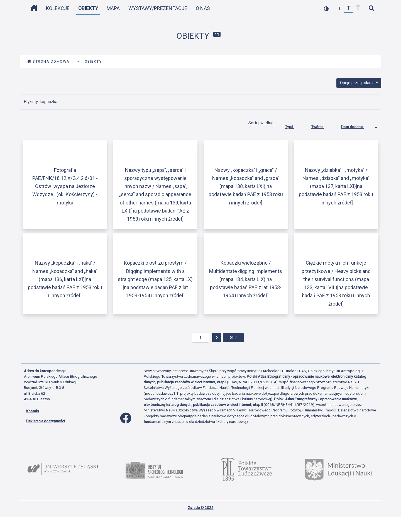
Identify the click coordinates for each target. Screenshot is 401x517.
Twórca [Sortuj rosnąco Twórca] (321, 125)
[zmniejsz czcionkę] (339, 8)
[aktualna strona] (200, 338)
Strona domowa (48, 61)
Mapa (113, 8)
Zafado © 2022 (201, 507)
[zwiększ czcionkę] (358, 8)
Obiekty (88, 8)
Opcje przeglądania (357, 82)
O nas (203, 8)
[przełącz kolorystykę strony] (326, 8)
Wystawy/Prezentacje (157, 8)
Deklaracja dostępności (45, 421)
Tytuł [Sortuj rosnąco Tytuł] (293, 125)
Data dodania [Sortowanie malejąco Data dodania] (356, 125)
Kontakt (32, 411)
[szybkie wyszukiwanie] (371, 8)
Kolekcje (58, 8)
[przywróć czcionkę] (348, 8)
